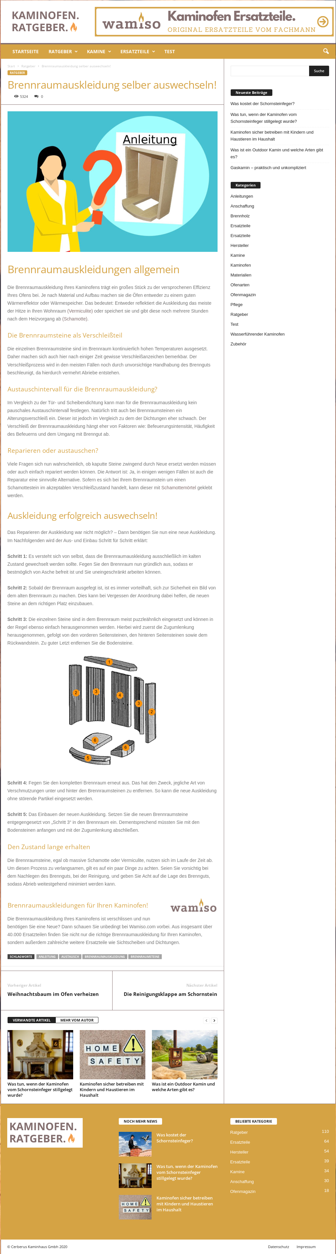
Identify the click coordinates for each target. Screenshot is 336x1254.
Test (169, 51)
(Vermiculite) (80, 311)
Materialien (241, 275)
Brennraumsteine (145, 957)
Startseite (25, 51)
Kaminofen (241, 265)
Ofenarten (240, 284)
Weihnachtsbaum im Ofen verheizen (53, 994)
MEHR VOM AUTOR (77, 1020)
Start (11, 66)
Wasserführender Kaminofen (258, 334)
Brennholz (240, 215)
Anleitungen (242, 196)
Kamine (99, 51)
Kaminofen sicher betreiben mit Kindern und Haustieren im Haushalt (112, 1089)
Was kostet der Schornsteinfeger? (263, 103)
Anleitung (47, 957)
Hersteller (240, 245)
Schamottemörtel (178, 487)
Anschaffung (242, 206)
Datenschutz (278, 1246)
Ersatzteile (137, 51)
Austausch (70, 957)
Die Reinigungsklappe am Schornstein (170, 994)
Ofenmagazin (243, 294)
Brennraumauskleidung (105, 957)
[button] (326, 51)
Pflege (237, 304)
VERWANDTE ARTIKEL (32, 1020)
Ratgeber (63, 51)
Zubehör (238, 343)
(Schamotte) (74, 318)
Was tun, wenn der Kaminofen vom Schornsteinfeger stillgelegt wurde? (40, 1089)
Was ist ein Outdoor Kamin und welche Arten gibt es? (183, 1086)
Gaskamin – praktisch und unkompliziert (268, 167)
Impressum (306, 1246)
